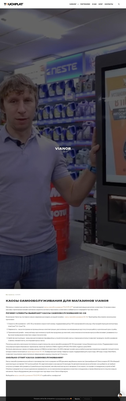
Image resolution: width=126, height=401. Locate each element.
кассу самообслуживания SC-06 (76, 317)
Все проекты (10, 294)
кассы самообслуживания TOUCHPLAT (28, 375)
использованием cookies (63, 398)
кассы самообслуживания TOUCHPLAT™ (58, 307)
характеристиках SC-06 (35, 352)
